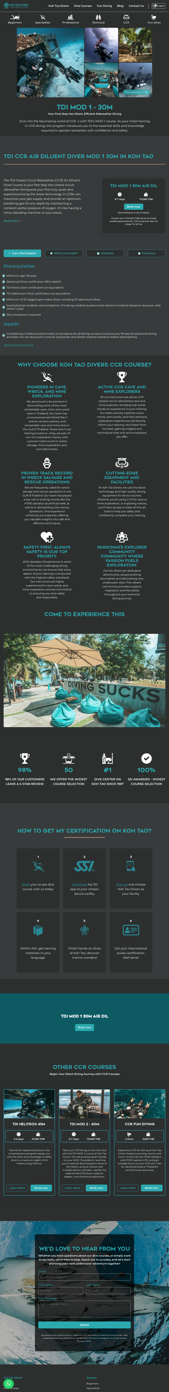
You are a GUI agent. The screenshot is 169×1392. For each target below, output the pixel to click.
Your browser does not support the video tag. (84, 680)
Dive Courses (83, 5)
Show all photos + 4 (136, 92)
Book (26, 884)
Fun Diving (104, 5)
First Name (45, 1285)
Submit (84, 1324)
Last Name (93, 1285)
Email (42, 1271)
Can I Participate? (22, 253)
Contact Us (136, 5)
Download (79, 884)
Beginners (92, 1383)
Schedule (105, 253)
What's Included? (64, 253)
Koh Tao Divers (59, 5)
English (158, 6)
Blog (120, 5)
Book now (133, 206)
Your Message (47, 1298)
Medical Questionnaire (18, 344)
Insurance (146, 253)
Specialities (93, 1388)
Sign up (122, 884)
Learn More (17, 1188)
